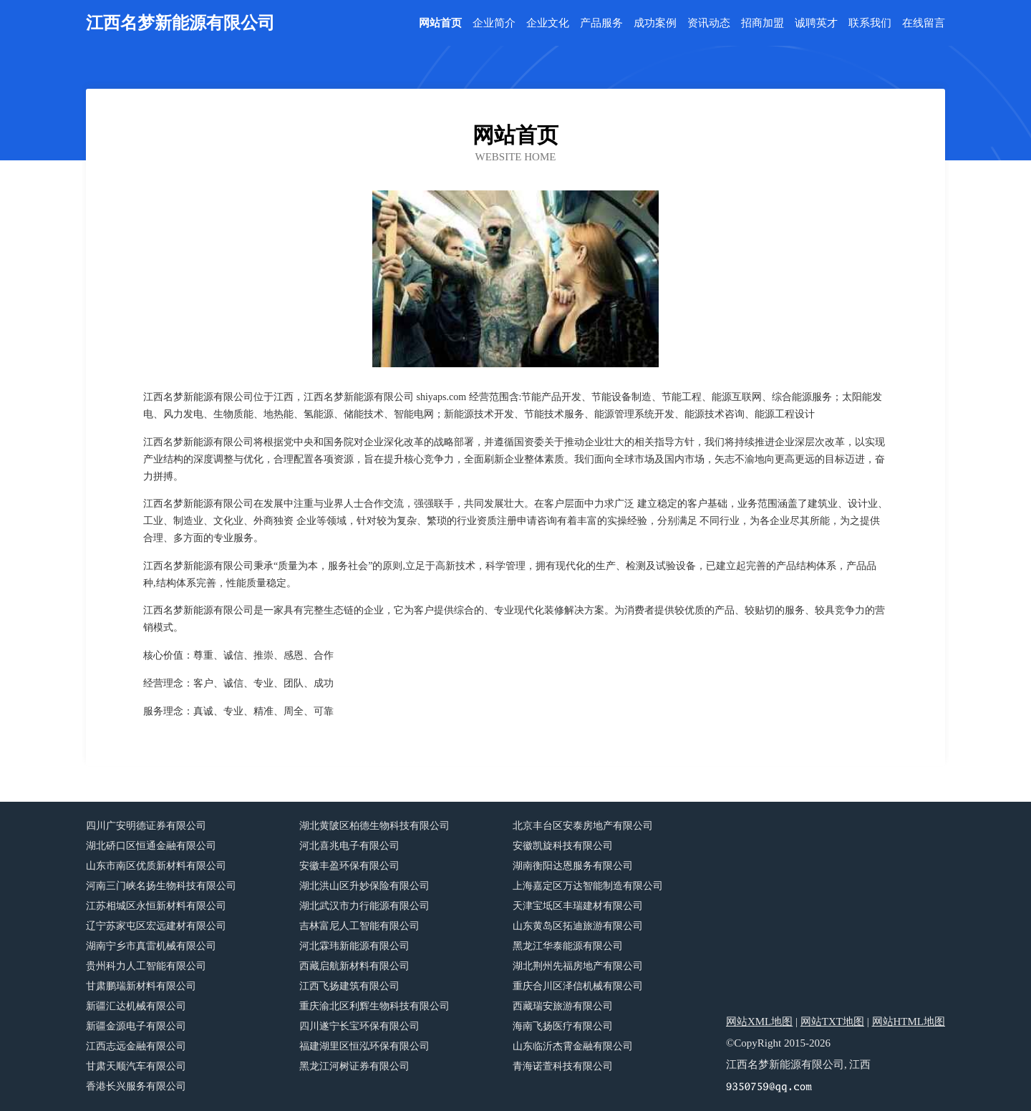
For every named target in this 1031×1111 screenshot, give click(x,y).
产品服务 (601, 23)
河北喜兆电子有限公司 (349, 845)
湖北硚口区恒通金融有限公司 (151, 845)
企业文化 (547, 23)
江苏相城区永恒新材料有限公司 (156, 906)
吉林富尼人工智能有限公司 (359, 926)
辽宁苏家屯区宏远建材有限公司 (156, 926)
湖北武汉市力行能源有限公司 (364, 906)
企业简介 (494, 23)
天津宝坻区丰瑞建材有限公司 (578, 906)
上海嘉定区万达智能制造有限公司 (588, 885)
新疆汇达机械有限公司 (136, 1006)
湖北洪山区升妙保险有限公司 (364, 885)
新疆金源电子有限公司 (136, 1026)
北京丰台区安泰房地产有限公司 (583, 825)
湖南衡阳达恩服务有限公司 (573, 865)
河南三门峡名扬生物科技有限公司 (161, 885)
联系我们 (869, 23)
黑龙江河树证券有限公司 (354, 1066)
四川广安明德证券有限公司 (146, 825)
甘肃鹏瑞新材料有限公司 (141, 986)
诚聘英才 (816, 23)
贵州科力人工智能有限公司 (146, 966)
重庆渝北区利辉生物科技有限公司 (374, 1006)
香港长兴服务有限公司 (136, 1086)
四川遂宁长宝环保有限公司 (359, 1026)
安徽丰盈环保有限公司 (349, 865)
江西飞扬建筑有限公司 (349, 986)
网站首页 (440, 23)
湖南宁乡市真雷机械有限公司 (151, 946)
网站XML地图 (759, 1021)
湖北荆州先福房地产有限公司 (578, 966)
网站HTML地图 (909, 1021)
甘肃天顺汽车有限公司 (136, 1066)
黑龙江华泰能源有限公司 (568, 946)
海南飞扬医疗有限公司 (563, 1026)
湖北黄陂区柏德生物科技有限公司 (374, 825)
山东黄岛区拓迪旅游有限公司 (578, 926)
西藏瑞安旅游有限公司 (563, 1006)
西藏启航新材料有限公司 (354, 966)
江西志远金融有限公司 (136, 1046)
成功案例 (655, 23)
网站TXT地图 (832, 1021)
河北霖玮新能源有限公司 (354, 946)
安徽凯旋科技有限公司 (563, 845)
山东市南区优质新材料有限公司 (156, 865)
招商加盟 (762, 23)
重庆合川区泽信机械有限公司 (578, 986)
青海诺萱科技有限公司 (563, 1066)
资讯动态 (708, 23)
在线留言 (923, 23)
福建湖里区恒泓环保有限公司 (364, 1046)
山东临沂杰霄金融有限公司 (573, 1046)
